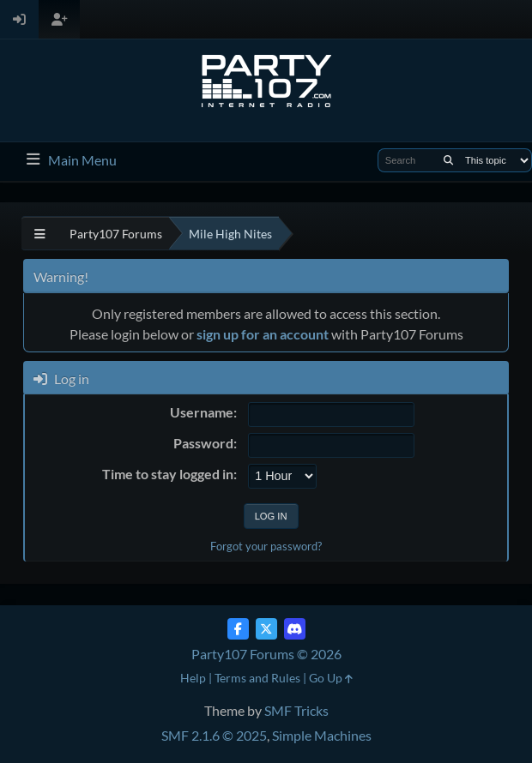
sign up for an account (262, 334)
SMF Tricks (296, 710)
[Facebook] (238, 629)
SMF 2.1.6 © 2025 (214, 735)
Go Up (331, 677)
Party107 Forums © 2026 (266, 654)
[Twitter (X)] (266, 629)
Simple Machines (322, 735)
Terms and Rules (257, 677)
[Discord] (294, 629)
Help (193, 677)
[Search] (448, 160)
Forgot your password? (266, 546)
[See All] (39, 233)
